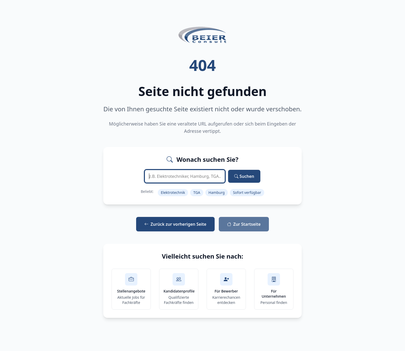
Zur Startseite (244, 224)
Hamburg (216, 192)
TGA (196, 192)
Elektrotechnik (173, 192)
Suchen (244, 176)
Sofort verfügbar (247, 192)
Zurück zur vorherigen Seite (175, 224)
